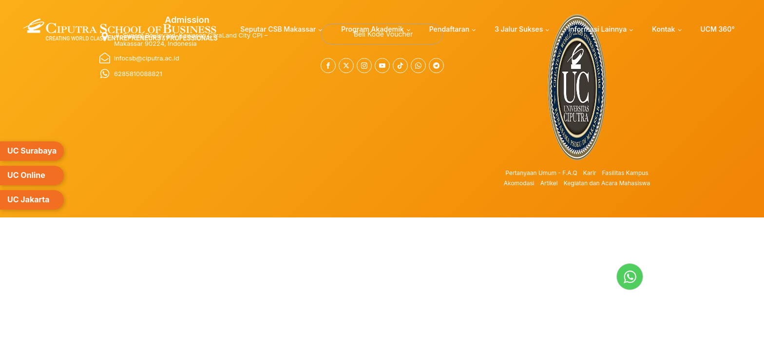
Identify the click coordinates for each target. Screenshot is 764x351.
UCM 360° (717, 29)
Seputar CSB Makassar (278, 29)
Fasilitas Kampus (625, 172)
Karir (589, 172)
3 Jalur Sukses (519, 29)
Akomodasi (519, 183)
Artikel (549, 183)
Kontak (663, 29)
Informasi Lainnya (597, 29)
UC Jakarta (28, 199)
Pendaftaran (449, 29)
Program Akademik (372, 29)
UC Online (26, 175)
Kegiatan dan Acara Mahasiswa (607, 183)
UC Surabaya (32, 151)
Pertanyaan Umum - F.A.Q (541, 172)
